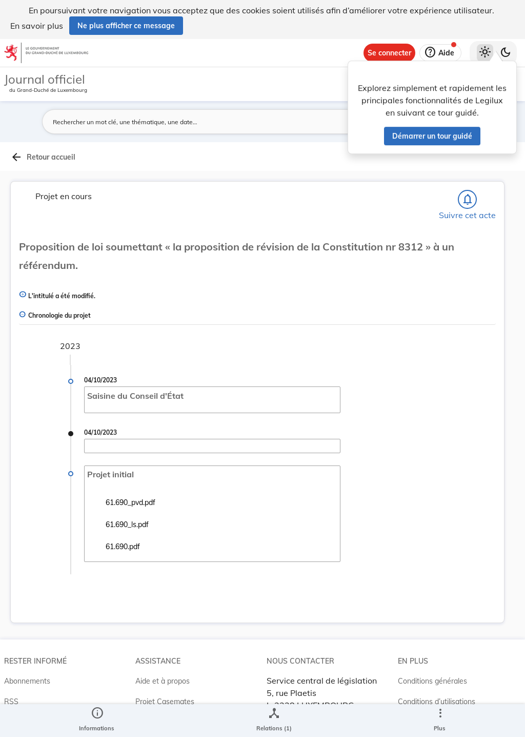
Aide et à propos (162, 681)
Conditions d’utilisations (436, 701)
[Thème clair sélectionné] (485, 53)
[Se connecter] (389, 53)
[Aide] (440, 53)
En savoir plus (36, 26)
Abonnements (27, 681)
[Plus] (440, 720)
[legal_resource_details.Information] (96, 720)
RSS (11, 701)
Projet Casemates (164, 701)
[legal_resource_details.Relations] (274, 720)
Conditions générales (432, 681)
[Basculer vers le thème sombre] (505, 53)
